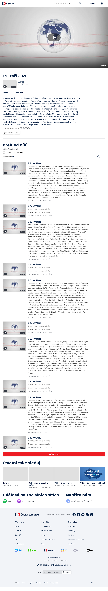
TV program (19, 528)
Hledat (79, 4)
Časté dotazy (19, 550)
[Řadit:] (103, 162)
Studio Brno (72, 532)
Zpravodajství (8, 139)
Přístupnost (54, 589)
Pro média (45, 528)
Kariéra (71, 541)
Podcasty (71, 536)
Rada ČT (18, 541)
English (31, 589)
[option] (47, 578)
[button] (54, 37)
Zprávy (17, 139)
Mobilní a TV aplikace (76, 545)
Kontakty (71, 550)
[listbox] (57, 578)
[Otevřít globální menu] (103, 3)
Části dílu (19, 99)
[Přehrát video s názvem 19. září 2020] (54, 37)
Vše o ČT (44, 550)
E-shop (17, 545)
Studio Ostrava (46, 536)
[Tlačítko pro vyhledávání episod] (98, 162)
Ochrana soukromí (42, 589)
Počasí (43, 541)
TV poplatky (46, 532)
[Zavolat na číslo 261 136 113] (43, 571)
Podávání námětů (48, 545)
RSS (92, 589)
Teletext (18, 536)
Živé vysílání (72, 528)
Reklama (18, 532)
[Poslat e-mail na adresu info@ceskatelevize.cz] (61, 571)
